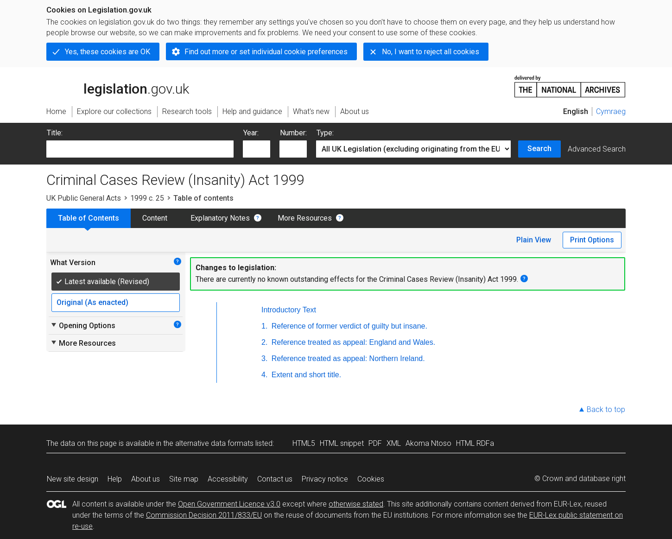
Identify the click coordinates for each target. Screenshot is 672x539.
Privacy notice (325, 479)
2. (264, 342)
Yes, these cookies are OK (107, 51)
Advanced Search (597, 149)
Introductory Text (288, 310)
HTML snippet (342, 443)
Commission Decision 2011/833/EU (204, 515)
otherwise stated (356, 504)
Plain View (533, 239)
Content (154, 218)
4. (264, 375)
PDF (375, 443)
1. (264, 326)
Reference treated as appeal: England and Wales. (352, 342)
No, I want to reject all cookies (430, 51)
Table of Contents (88, 218)
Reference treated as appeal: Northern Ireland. (347, 358)
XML (394, 443)
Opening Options (82, 325)
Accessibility (228, 479)
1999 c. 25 (147, 198)
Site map (183, 479)
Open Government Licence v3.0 (229, 504)
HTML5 (303, 443)
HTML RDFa (475, 443)
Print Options (592, 239)
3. (264, 358)
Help (115, 479)
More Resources (305, 218)
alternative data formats (214, 443)
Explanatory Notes (220, 218)
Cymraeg (611, 111)
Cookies (370, 479)
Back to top (606, 409)
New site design (72, 479)
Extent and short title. (305, 375)
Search (539, 148)
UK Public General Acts (83, 198)
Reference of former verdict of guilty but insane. (348, 326)
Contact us (274, 479)
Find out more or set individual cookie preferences (266, 51)
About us (145, 479)
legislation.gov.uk (117, 86)
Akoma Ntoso (428, 443)
